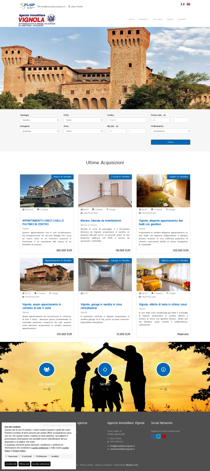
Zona (66, 126)
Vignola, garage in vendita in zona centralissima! (101, 306)
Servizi (170, 19)
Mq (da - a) (112, 126)
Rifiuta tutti (24, 464)
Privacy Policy (86, 465)
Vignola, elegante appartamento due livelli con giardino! (161, 222)
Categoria (24, 126)
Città (66, 115)
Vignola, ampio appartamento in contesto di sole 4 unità (41, 306)
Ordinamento (157, 126)
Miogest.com (132, 465)
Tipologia (24, 115)
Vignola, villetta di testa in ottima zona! (163, 305)
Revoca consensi (103, 465)
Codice (110, 115)
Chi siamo (157, 19)
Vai (46, 389)
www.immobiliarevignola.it (122, 449)
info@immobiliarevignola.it (53, 6)
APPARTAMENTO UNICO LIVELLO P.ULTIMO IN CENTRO (43, 222)
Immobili (144, 19)
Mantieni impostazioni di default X (58, 425)
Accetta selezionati (41, 464)
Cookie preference (39, 448)
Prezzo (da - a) (158, 115)
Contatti (182, 19)
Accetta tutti (11, 464)
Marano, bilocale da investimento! (101, 221)
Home (131, 19)
